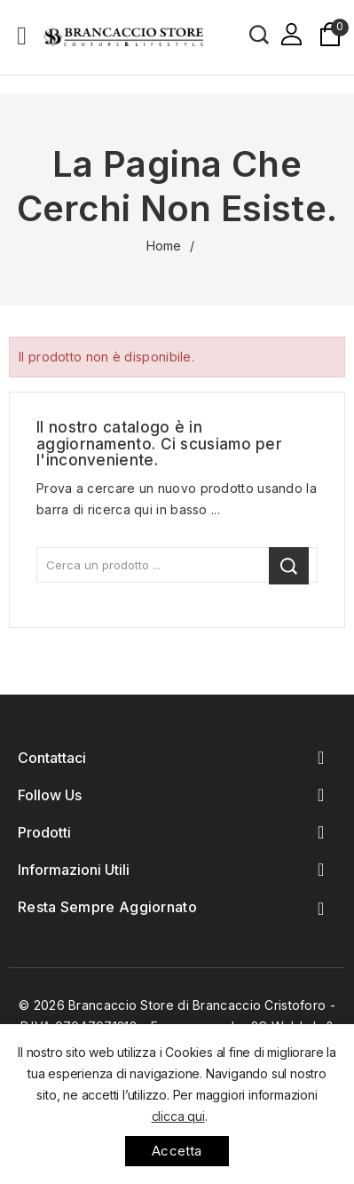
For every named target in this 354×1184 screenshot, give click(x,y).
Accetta (176, 1150)
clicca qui (178, 1116)
